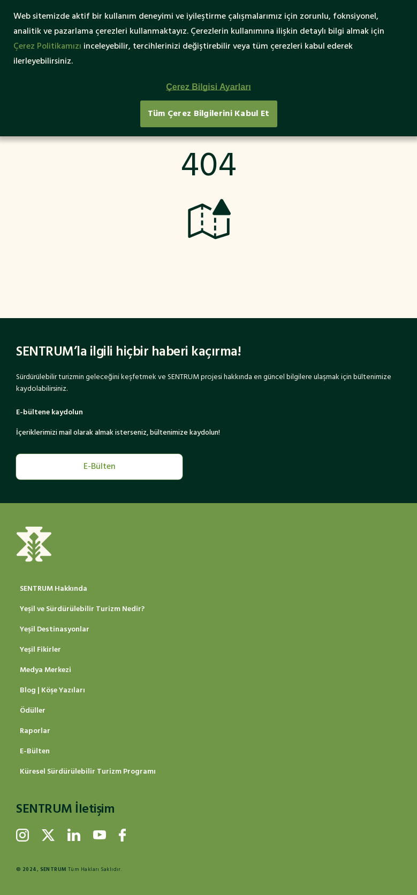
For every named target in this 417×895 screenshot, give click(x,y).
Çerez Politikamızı (47, 46)
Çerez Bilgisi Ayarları (208, 86)
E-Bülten (100, 467)
